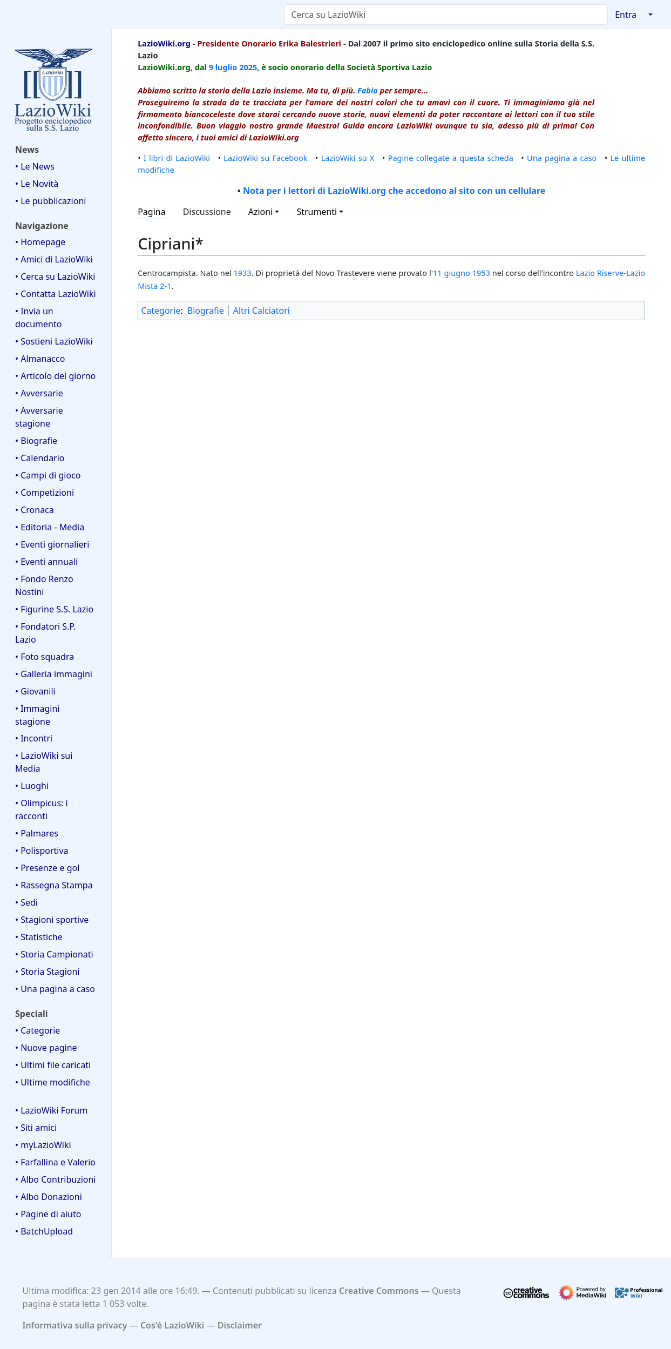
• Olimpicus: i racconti (41, 809)
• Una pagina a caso (55, 989)
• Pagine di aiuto (48, 1214)
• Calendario (40, 458)
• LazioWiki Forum (51, 1110)
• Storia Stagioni (47, 971)
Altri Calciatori (261, 310)
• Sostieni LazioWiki (54, 341)
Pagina (152, 212)
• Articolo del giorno (55, 376)
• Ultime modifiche (52, 1082)
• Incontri (33, 738)
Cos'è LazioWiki (172, 1325)
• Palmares (36, 833)
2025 (248, 67)
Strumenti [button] (316, 212)
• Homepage (40, 242)
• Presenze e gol (47, 868)
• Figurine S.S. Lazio (54, 609)
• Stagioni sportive (52, 920)
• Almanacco (40, 359)
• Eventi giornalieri (52, 544)
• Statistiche (39, 937)
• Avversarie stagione (39, 416)
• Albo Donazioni (48, 1197)
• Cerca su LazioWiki (55, 276)
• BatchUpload (44, 1231)
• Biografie (36, 441)
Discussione (207, 212)
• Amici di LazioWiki (54, 259)
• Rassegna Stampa (54, 885)
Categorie (160, 310)
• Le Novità (36, 184)
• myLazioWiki (43, 1145)
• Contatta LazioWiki (55, 294)
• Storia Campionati (54, 954)
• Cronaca (34, 510)
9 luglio (223, 67)
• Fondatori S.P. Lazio (45, 632)
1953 (481, 272)
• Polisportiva (42, 850)
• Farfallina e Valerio (55, 1162)
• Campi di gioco (48, 475)
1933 (242, 272)
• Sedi (26, 902)
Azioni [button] (260, 212)
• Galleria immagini (53, 674)
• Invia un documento (38, 317)
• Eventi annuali (46, 562)
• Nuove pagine (46, 1048)
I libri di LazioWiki (177, 157)
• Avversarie (39, 393)
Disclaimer (240, 1325)
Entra (625, 15)
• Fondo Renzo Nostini (44, 585)
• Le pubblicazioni (50, 201)
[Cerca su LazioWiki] (446, 14)
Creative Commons (379, 1291)
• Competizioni (44, 492)
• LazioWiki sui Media (43, 762)
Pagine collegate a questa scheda (450, 157)
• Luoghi (32, 786)
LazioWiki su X (348, 157)
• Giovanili (35, 691)
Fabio (367, 90)
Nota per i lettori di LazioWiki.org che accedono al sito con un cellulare (394, 191)
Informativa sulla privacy (75, 1325)
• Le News (35, 166)
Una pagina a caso (562, 157)
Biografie (205, 310)
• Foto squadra (44, 657)
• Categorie (37, 1030)
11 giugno (451, 272)
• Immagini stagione (37, 715)
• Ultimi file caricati (53, 1065)
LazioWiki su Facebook (265, 157)
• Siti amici (36, 1128)
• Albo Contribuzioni (55, 1179)
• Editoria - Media (49, 527)
